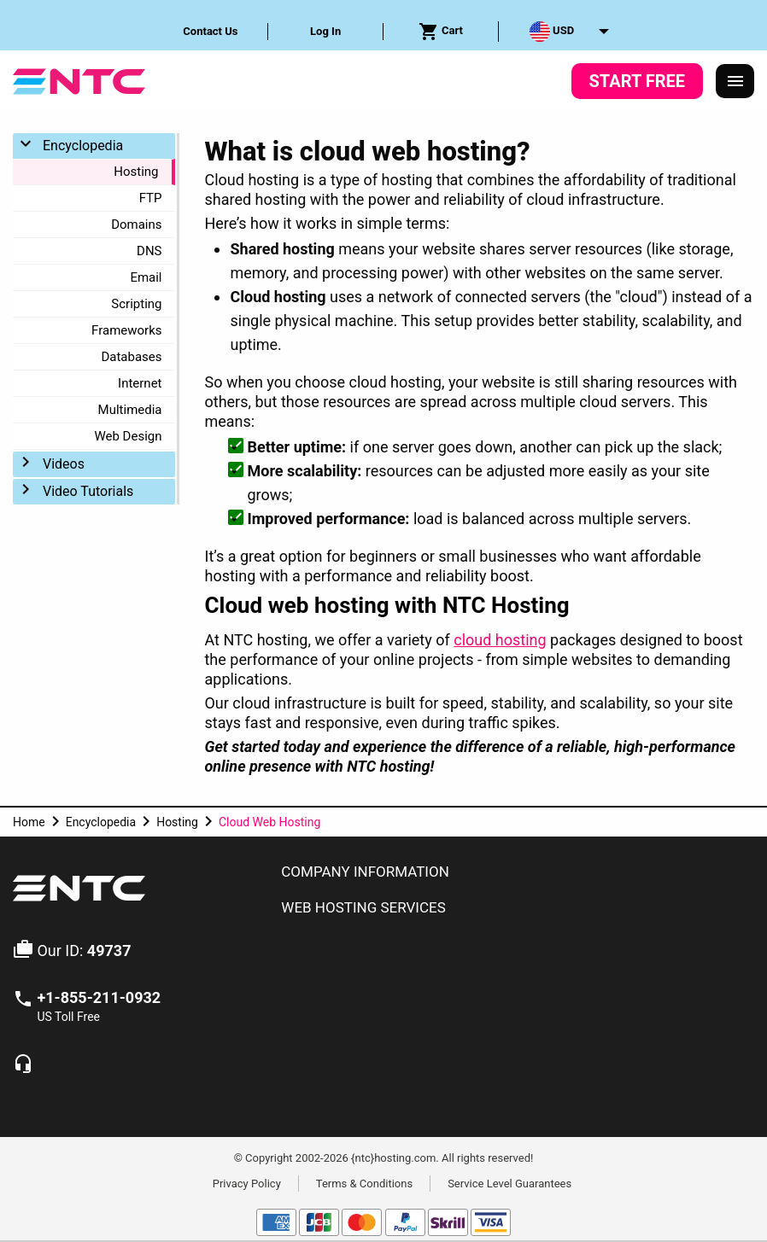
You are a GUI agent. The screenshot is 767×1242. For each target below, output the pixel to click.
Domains (136, 224)
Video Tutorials (88, 491)
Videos (64, 464)
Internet (139, 383)
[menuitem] (211, 31)
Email (145, 277)
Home (29, 822)
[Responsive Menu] (735, 81)
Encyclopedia (83, 145)
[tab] (511, 872)
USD (552, 31)
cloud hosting (500, 640)
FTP (150, 198)
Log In (325, 31)
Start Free (637, 81)
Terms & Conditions (364, 1182)
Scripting (136, 304)
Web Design (127, 436)
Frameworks (126, 330)
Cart (441, 31)
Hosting (136, 171)
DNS (149, 251)
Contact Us (210, 31)
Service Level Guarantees (509, 1182)
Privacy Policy (247, 1182)
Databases (131, 356)
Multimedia (130, 409)
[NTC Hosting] (79, 80)
